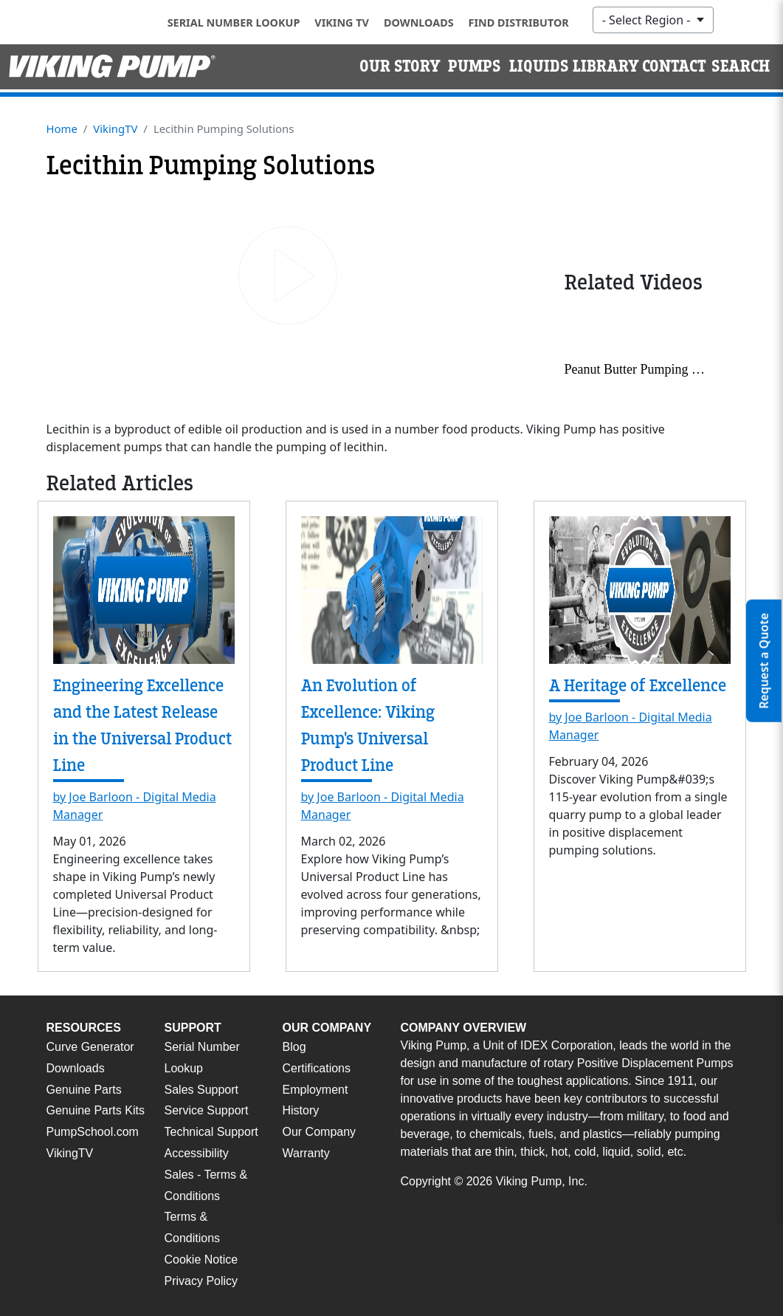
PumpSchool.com (92, 1131)
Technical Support (211, 1131)
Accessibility (197, 1153)
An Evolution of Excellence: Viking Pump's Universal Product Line (368, 725)
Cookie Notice (201, 1259)
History (301, 1110)
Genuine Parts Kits (95, 1110)
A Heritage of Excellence (637, 685)
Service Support (207, 1110)
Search (740, 66)
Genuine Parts (84, 1089)
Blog (294, 1047)
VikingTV (115, 128)
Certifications (317, 1068)
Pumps (474, 66)
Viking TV (341, 23)
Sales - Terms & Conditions (206, 1185)
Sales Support (202, 1089)
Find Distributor (519, 23)
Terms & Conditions (193, 1227)
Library (606, 66)
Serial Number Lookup (234, 23)
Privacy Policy (201, 1281)
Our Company (319, 1131)
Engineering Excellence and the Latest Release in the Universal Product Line (142, 725)
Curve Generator (90, 1047)
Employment (315, 1089)
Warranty (306, 1153)
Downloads (419, 23)
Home (61, 128)
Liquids (539, 66)
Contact (674, 66)
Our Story (400, 66)
